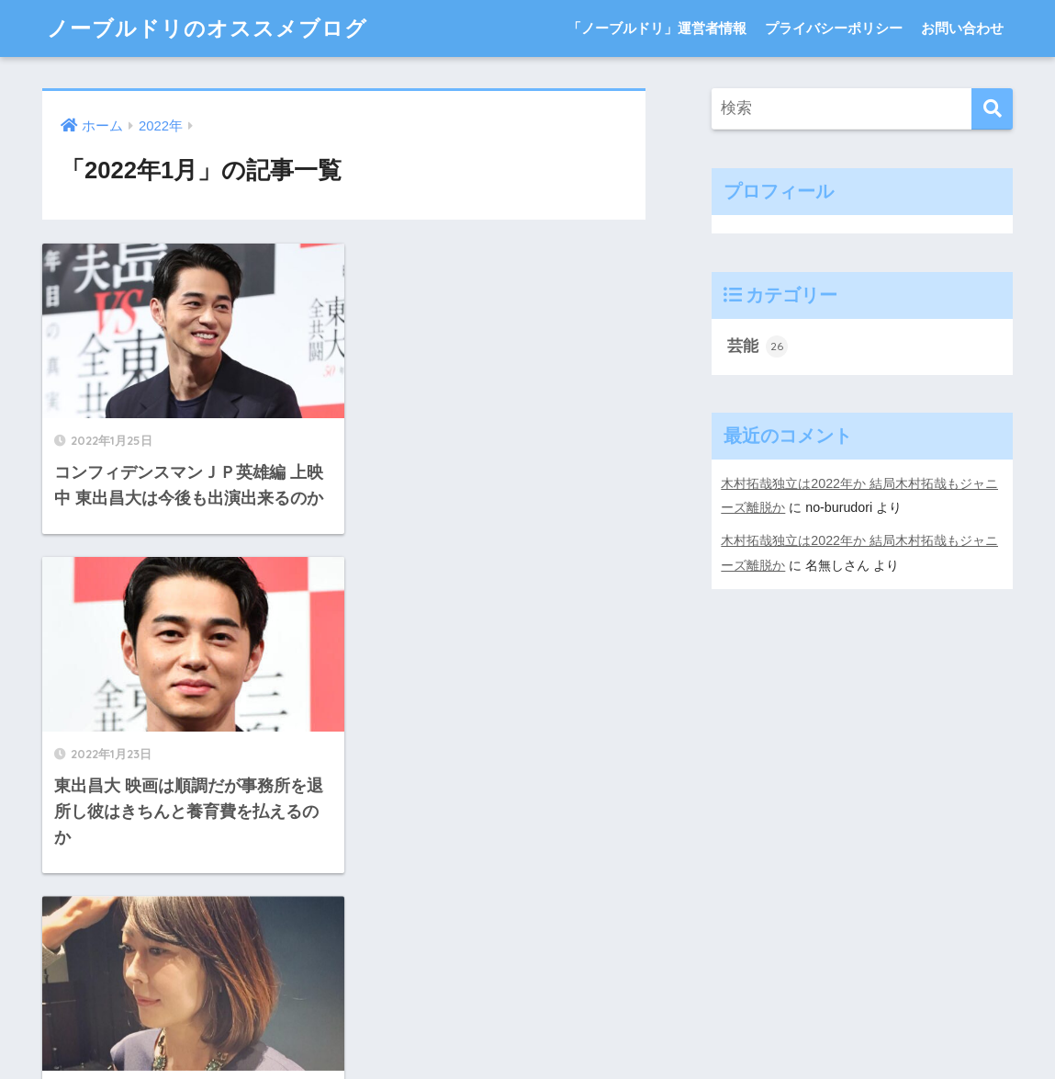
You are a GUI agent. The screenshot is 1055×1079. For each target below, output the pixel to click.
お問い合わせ (962, 28)
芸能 (757, 346)
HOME (527, 961)
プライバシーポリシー (834, 28)
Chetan (132, 1065)
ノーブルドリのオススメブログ (207, 28)
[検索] (992, 109)
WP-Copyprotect (214, 1065)
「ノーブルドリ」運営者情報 (656, 28)
